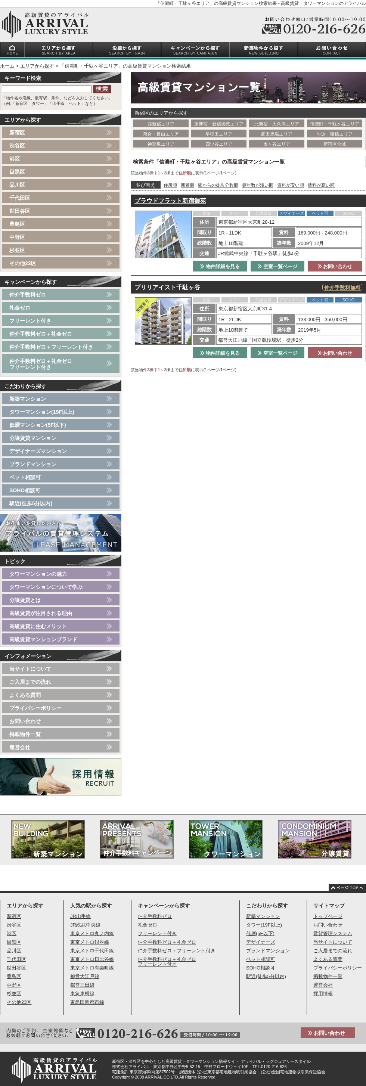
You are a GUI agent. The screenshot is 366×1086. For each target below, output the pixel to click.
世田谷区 (19, 211)
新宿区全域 (334, 144)
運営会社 (19, 747)
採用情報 (323, 993)
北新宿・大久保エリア (276, 124)
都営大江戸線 (84, 976)
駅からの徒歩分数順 (218, 185)
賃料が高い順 (321, 185)
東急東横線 (82, 993)
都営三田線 (82, 985)
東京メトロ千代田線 (92, 950)
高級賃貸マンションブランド (43, 639)
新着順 (187, 185)
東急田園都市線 (87, 1002)
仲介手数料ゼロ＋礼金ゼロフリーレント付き (40, 364)
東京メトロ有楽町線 (92, 968)
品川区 (17, 185)
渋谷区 (17, 146)
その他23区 (22, 263)
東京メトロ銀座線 (89, 942)
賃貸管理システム (332, 933)
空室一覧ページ (277, 266)
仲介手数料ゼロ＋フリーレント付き (51, 347)
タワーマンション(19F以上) (41, 412)
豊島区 (17, 224)
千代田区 (19, 198)
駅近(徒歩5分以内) (30, 503)
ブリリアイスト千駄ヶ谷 (167, 287)
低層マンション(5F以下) (37, 425)
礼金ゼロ (19, 308)
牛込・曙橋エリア (335, 134)
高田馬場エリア (276, 134)
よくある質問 (25, 695)
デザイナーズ (260, 942)
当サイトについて (30, 669)
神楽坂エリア (161, 144)
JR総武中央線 (85, 925)
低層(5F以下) (260, 933)
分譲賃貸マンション (32, 438)
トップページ (327, 916)
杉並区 (17, 250)
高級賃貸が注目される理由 (40, 613)
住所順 (170, 185)
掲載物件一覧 (25, 734)
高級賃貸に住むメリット (38, 626)
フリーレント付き (30, 321)
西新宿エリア (161, 124)
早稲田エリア (218, 134)
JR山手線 (80, 916)
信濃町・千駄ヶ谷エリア (334, 124)
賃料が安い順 (290, 185)
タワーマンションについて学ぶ (46, 587)
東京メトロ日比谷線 (92, 959)
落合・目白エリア (161, 134)
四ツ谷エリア (218, 144)
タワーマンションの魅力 (38, 574)
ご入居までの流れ (30, 682)
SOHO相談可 (24, 490)
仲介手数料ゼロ (27, 295)
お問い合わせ (335, 266)
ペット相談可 (25, 477)
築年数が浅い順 (257, 185)
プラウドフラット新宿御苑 (170, 201)
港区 (14, 159)
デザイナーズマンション (38, 451)
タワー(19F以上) (264, 925)
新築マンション (27, 399)
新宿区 (17, 133)
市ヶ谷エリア (276, 144)
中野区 (17, 237)
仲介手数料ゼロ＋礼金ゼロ (40, 334)
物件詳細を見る (220, 266)
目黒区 (17, 172)
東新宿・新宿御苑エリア (219, 124)
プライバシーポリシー (35, 708)
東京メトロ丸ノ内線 (92, 933)
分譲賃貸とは (25, 600)
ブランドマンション (32, 464)
